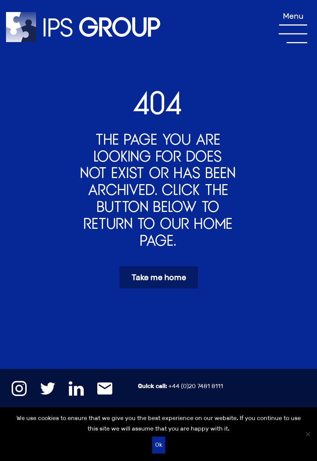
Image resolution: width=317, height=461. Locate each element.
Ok (158, 444)
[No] (307, 434)
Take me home (158, 277)
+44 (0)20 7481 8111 (180, 386)
